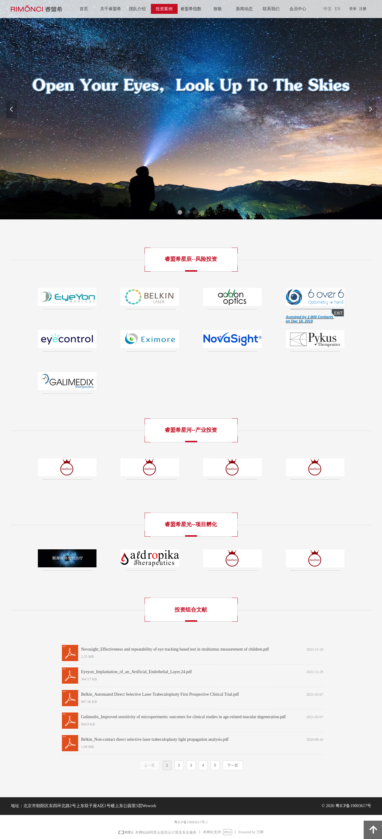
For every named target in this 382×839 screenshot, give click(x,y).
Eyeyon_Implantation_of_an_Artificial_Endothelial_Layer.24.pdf (136, 672)
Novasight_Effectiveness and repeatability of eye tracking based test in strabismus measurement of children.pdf (175, 649)
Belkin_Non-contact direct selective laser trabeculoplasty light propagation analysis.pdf (155, 739)
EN (338, 9)
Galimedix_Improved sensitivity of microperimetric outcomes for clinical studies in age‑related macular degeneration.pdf (183, 717)
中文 (327, 9)
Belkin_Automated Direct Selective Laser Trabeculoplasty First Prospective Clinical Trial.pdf (160, 694)
